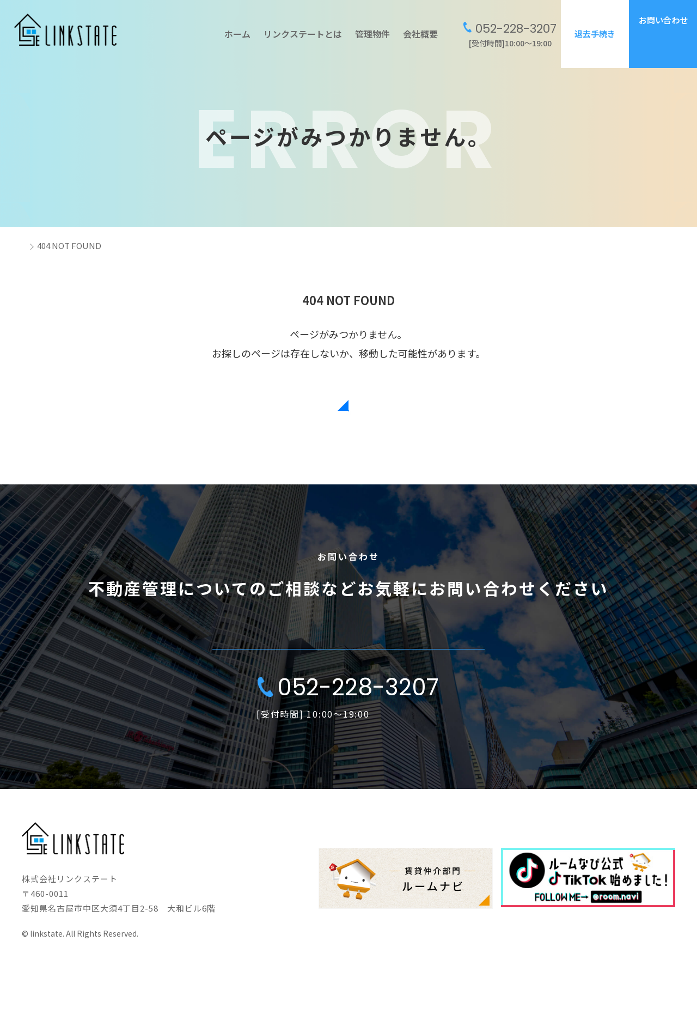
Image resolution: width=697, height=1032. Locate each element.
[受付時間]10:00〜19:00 (510, 34)
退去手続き (594, 33)
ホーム (237, 33)
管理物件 (372, 33)
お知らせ (529, 915)
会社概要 (420, 33)
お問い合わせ (663, 20)
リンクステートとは (303, 33)
